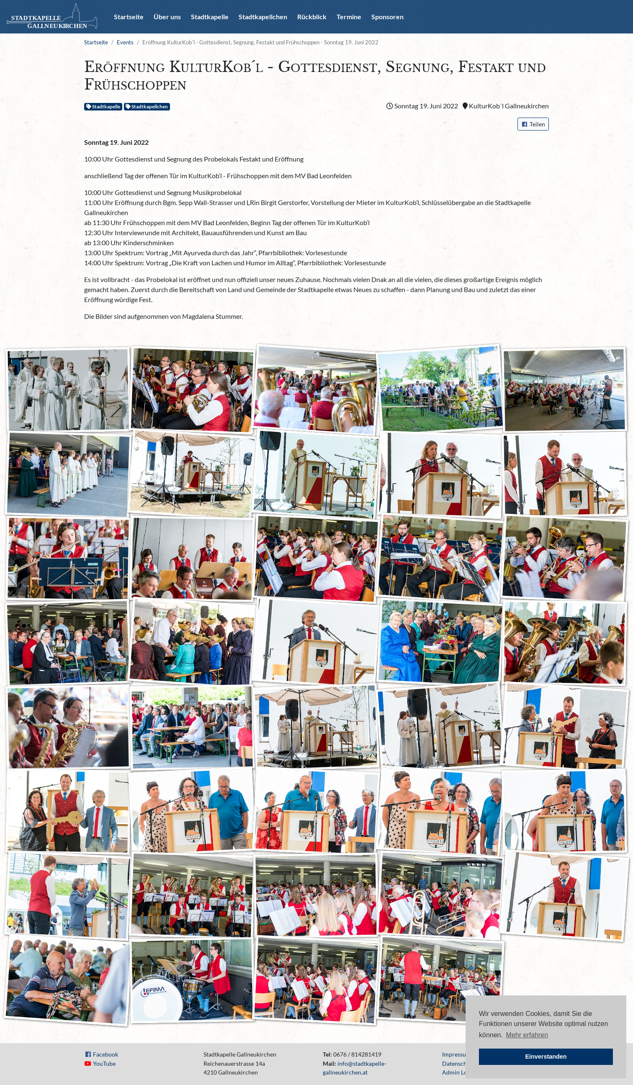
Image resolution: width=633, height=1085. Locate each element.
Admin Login (458, 1072)
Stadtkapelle (210, 17)
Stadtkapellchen (263, 17)
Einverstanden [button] (545, 1056)
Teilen (533, 124)
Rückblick (312, 17)
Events (125, 42)
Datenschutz (458, 1063)
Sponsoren (387, 17)
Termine (349, 17)
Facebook (105, 1054)
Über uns (167, 17)
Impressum (456, 1054)
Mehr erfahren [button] (527, 1035)
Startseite (129, 17)
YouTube (104, 1063)
